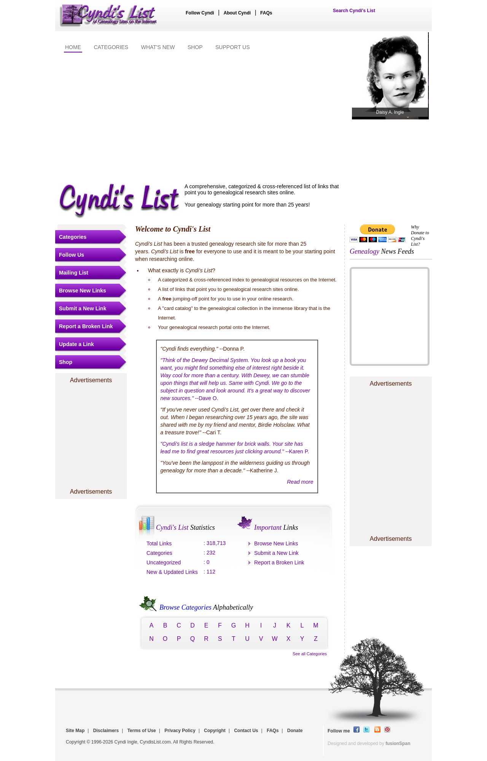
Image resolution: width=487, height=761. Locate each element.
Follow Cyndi (200, 13)
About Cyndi (237, 13)
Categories (72, 237)
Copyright (215, 730)
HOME (73, 47)
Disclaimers (106, 730)
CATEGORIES (111, 47)
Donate (295, 730)
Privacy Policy (179, 730)
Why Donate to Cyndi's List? (420, 235)
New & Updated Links (172, 572)
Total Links (159, 543)
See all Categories (310, 653)
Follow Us (71, 255)
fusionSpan (397, 743)
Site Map (75, 730)
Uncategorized (163, 562)
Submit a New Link (82, 308)
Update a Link (76, 344)
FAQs (266, 13)
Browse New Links (82, 291)
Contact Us (246, 730)
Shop (65, 362)
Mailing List (73, 273)
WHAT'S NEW (158, 47)
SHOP (195, 47)
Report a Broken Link (86, 326)
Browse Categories (184, 607)
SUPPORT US (232, 47)
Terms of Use (141, 730)
